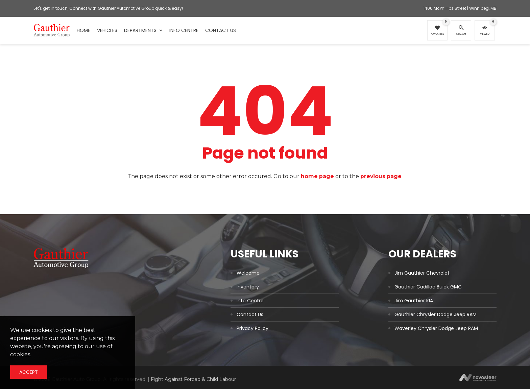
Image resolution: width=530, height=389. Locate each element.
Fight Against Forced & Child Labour (193, 379)
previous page (381, 176)
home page (317, 176)
